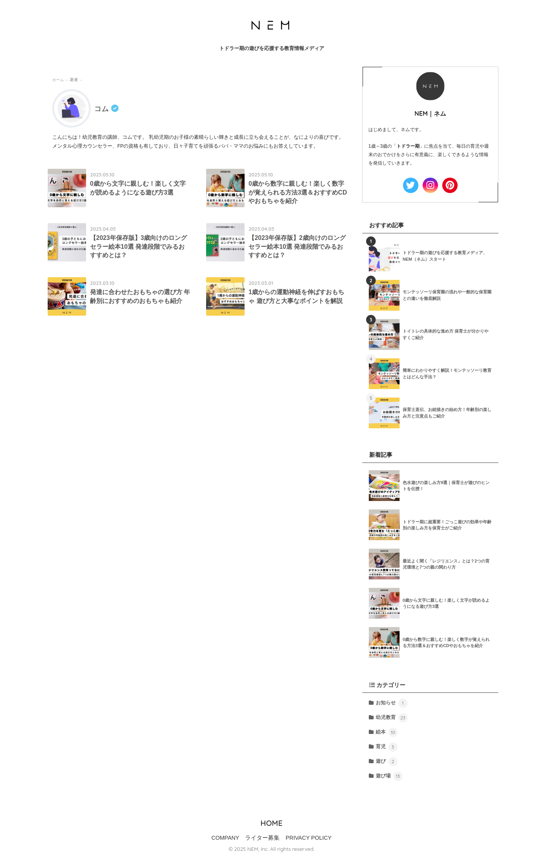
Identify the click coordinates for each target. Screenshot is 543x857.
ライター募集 (262, 838)
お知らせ (391, 703)
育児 (386, 747)
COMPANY (225, 838)
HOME (271, 823)
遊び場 (389, 776)
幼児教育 (391, 717)
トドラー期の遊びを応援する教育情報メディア (271, 48)
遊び (386, 761)
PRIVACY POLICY (309, 838)
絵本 (386, 732)
